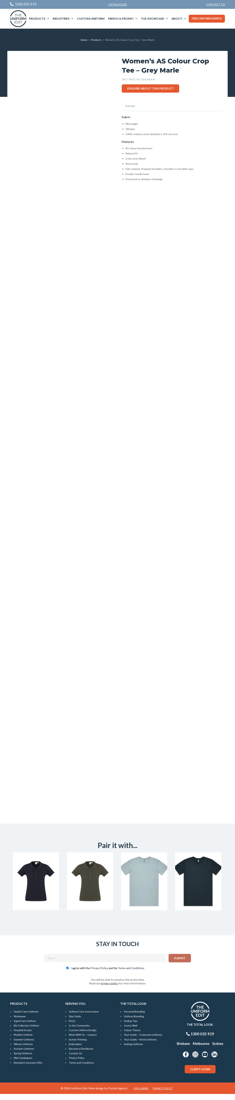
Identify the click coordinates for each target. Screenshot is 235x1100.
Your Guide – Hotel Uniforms (140, 1045)
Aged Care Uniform (25, 1026)
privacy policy (109, 989)
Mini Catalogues (23, 1063)
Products (37, 18)
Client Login (200, 1075)
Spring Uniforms (23, 1059)
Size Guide (75, 1022)
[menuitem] (215, 4)
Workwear (20, 1022)
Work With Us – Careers (83, 1040)
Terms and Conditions (131, 974)
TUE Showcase (152, 18)
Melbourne (201, 1049)
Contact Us (215, 4)
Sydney (217, 1049)
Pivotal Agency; (118, 1094)
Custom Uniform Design (82, 1036)
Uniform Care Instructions (84, 1017)
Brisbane (183, 1049)
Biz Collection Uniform (26, 1031)
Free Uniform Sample (207, 18)
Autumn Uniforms (24, 1054)
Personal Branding (134, 1017)
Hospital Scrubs (23, 1036)
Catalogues (117, 4)
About (176, 18)
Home (84, 39)
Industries (61, 18)
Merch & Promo (120, 18)
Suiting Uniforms (133, 1049)
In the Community (79, 1031)
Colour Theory (132, 1036)
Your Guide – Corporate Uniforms (143, 1040)
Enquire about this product (150, 88)
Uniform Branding (134, 1022)
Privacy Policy (99, 974)
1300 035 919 (200, 1040)
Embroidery (75, 1049)
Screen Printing (78, 1045)
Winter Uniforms (23, 1049)
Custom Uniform (90, 18)
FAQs (72, 1026)
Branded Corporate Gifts (28, 1068)
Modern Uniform (23, 1040)
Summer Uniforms (24, 1045)
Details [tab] (130, 106)
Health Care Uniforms (26, 1017)
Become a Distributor (81, 1054)
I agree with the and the (107, 974)
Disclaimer (141, 1094)
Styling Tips (131, 1026)
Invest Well (130, 1031)
